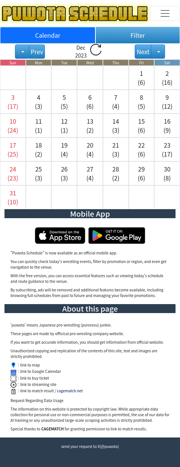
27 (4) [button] (90, 173)
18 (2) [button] (38, 149)
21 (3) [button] (115, 149)
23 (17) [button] (167, 149)
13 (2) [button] (90, 125)
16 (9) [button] (167, 125)
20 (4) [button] (90, 149)
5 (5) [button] (64, 102)
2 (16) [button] (167, 78)
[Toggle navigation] (165, 13)
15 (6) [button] (141, 125)
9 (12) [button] (167, 102)
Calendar (48, 35)
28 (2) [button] (115, 173)
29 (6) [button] (141, 173)
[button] (13, 101)
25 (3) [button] (38, 173)
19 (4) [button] (64, 149)
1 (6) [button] (141, 78)
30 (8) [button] (167, 173)
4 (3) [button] (38, 102)
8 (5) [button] (141, 102)
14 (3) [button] (115, 125)
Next (143, 51)
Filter (138, 35)
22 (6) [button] (141, 149)
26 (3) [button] (64, 173)
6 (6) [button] (90, 102)
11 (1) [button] (38, 125)
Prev (37, 51)
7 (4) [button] (115, 102)
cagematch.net (70, 390)
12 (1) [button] (64, 125)
